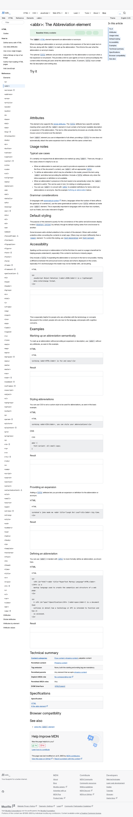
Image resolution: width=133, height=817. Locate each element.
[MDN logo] (6, 775)
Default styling (114, 39)
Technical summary (116, 49)
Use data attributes (10, 47)
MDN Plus (57, 794)
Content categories (39, 658)
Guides (6, 33)
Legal (59, 806)
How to (4, 38)
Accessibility (114, 42)
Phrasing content (60, 663)
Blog (104, 13)
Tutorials (109, 791)
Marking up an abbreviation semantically (53, 335)
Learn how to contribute (41, 750)
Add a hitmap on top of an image (13, 56)
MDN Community (86, 779)
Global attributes (9, 619)
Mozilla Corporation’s (13, 811)
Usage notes (114, 35)
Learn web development (115, 783)
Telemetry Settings (46, 806)
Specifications (114, 52)
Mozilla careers (59, 787)
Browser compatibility (117, 55)
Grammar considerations (44, 195)
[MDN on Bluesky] (6, 791)
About (55, 779)
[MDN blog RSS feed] (18, 791)
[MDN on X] (10, 791)
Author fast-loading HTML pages (13, 63)
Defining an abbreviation (77, 190)
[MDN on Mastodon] (14, 791)
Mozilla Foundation (47, 811)
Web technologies (113, 779)
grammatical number (51, 201)
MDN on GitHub (86, 794)
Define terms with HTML (12, 43)
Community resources (88, 783)
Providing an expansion (43, 487)
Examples (112, 45)
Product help (58, 798)
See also (112, 59)
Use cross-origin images (12, 51)
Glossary (109, 794)
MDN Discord (85, 791)
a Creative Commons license (90, 813)
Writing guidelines (86, 787)
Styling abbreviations (42, 399)
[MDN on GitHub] (3, 791)
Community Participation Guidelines (78, 806)
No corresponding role (62, 677)
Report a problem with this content (67, 759)
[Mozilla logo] (8, 806)
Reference (6, 73)
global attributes (60, 124)
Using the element (44, 727)
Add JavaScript (9, 68)
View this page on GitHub (41, 759)
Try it (111, 29)
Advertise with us (59, 791)
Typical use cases (40, 153)
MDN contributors (73, 756)
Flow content (59, 658)
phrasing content (71, 658)
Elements (6, 78)
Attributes (112, 32)
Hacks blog (110, 798)
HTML (42, 39)
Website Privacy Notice (26, 806)
